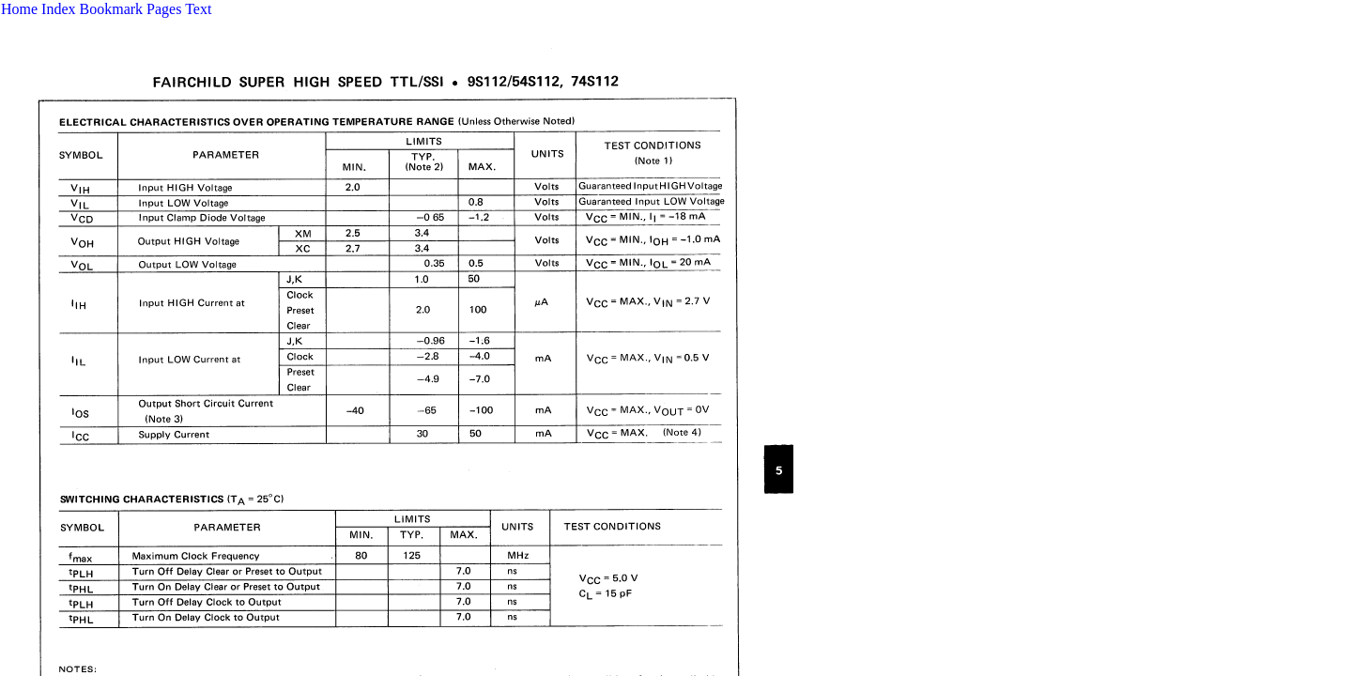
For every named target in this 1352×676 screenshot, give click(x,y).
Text (198, 9)
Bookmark (112, 9)
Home (19, 9)
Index (58, 9)
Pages (163, 9)
